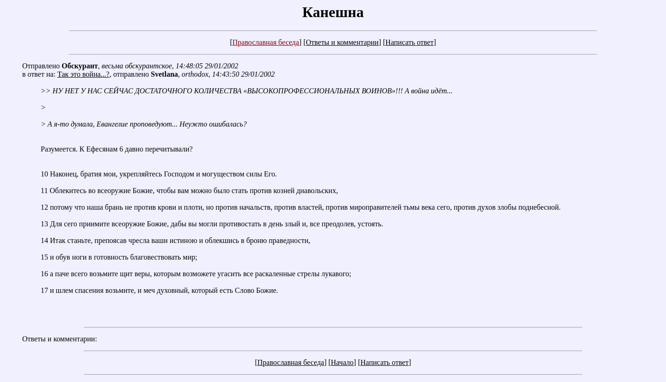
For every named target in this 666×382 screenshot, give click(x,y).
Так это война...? (83, 74)
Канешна (333, 12)
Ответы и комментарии (342, 42)
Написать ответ (409, 42)
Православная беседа (265, 42)
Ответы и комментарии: (59, 339)
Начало (342, 362)
